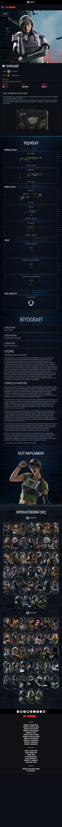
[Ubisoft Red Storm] (31, 734)
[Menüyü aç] (2, 7)
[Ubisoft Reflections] (31, 736)
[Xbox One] (31, 754)
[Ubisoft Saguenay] (31, 738)
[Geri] (5, 14)
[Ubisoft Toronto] (31, 742)
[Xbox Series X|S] (31, 752)
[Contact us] (31, 819)
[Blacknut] (31, 771)
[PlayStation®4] (31, 758)
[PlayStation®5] (31, 756)
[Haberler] (31, 813)
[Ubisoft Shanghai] (31, 740)
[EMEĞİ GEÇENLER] (31, 744)
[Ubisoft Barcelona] (31, 727)
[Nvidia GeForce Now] (31, 769)
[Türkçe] (31, 793)
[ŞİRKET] (31, 811)
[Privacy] (31, 821)
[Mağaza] (31, 807)
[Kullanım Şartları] (31, 823)
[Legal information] (31, 826)
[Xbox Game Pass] (31, 751)
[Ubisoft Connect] (31, 809)
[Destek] (31, 815)
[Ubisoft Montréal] (31, 725)
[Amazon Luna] (31, 762)
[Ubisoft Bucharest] (31, 731)
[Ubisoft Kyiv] (31, 732)
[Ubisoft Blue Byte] (31, 729)
